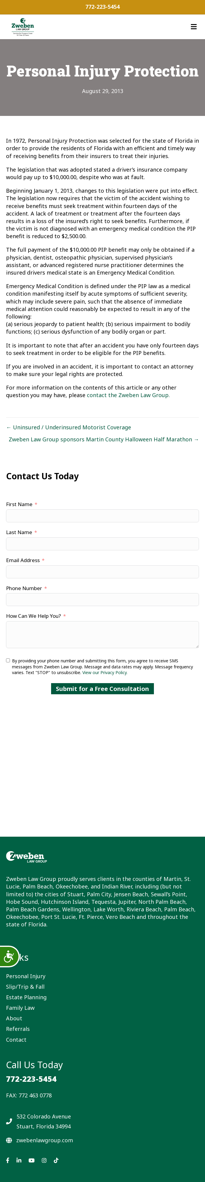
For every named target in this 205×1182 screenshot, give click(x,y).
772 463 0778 (35, 1095)
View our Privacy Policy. (104, 672)
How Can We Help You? (33, 615)
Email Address (23, 560)
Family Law (20, 1007)
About (14, 1018)
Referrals (18, 1028)
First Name (19, 504)
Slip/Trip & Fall (25, 986)
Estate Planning (26, 997)
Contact (16, 1039)
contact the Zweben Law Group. (128, 395)
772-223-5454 (102, 6)
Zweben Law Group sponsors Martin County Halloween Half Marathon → (104, 439)
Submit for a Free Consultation (102, 689)
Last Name (19, 532)
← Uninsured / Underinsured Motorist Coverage (68, 427)
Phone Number (24, 588)
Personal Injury (25, 976)
